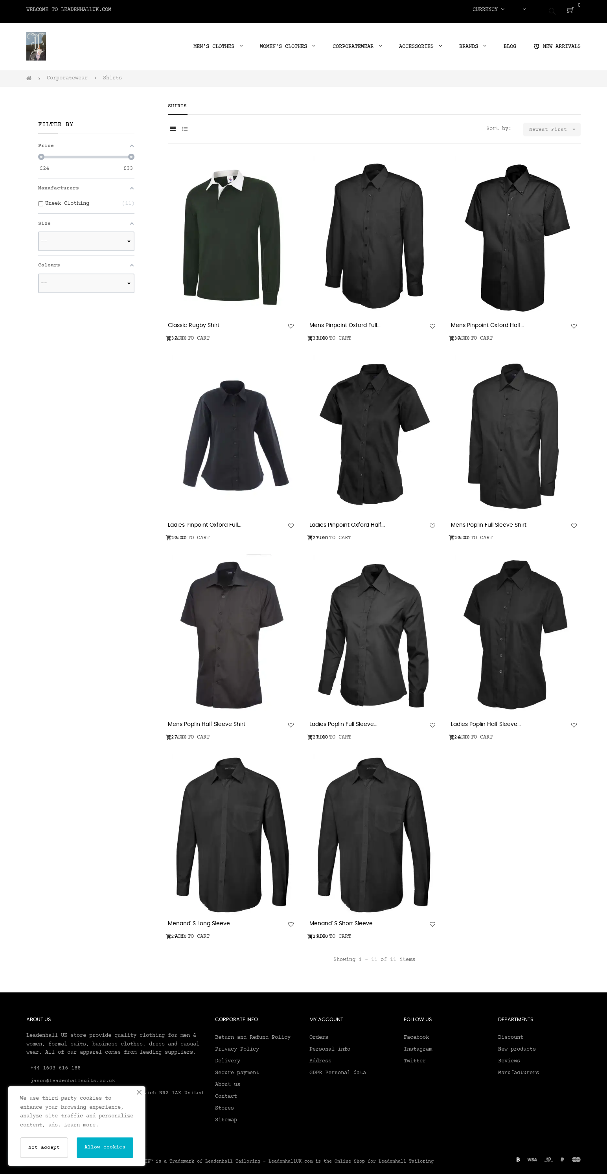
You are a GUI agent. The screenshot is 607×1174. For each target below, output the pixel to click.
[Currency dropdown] (488, 10)
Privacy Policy (237, 1046)
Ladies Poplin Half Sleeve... (486, 721)
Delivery (227, 1058)
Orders (318, 1034)
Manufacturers (518, 1069)
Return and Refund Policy (253, 1034)
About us (227, 1081)
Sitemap (226, 1116)
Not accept (44, 1147)
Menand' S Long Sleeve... (201, 920)
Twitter (415, 1058)
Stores (224, 1105)
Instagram (418, 1046)
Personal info (329, 1046)
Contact (226, 1093)
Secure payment (237, 1069)
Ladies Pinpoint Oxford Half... (347, 521)
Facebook (416, 1034)
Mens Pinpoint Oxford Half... (487, 322)
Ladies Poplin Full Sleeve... (343, 721)
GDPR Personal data (337, 1069)
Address (320, 1058)
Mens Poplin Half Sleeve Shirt (206, 721)
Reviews (509, 1058)
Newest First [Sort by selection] (555, 126)
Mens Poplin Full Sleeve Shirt (488, 521)
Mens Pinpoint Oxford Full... (345, 322)
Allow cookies (105, 1147)
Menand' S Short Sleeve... (342, 920)
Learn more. (81, 1125)
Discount (510, 1034)
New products (517, 1046)
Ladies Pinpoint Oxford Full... (204, 521)
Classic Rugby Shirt (193, 322)
